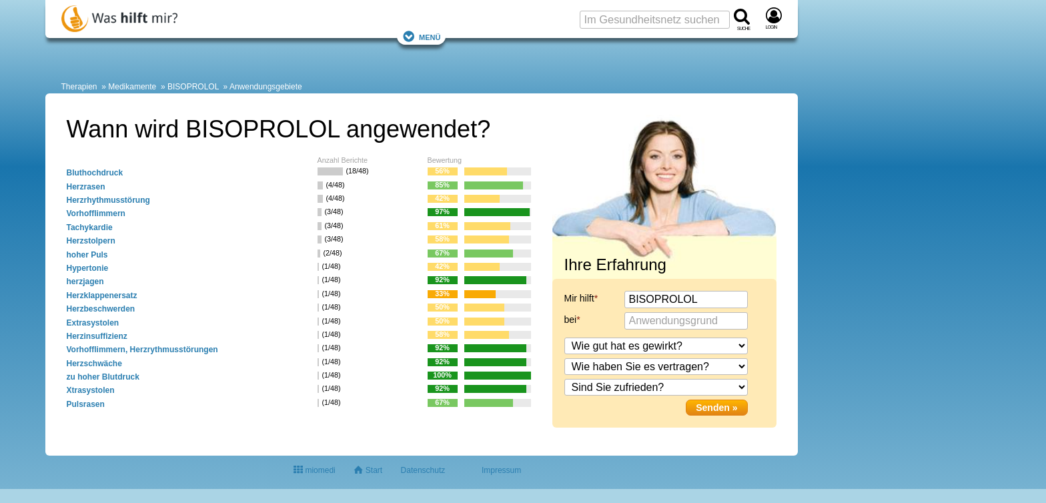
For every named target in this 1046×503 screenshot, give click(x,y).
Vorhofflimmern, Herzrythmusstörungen (142, 349)
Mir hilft (579, 298)
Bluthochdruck (95, 172)
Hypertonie (88, 268)
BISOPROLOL (193, 86)
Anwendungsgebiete (265, 86)
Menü (421, 36)
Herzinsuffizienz (97, 336)
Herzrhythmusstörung (108, 200)
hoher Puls (87, 255)
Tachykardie (90, 227)
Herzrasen (86, 186)
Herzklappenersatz (102, 295)
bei (570, 319)
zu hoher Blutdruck (103, 377)
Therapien (79, 86)
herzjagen (85, 281)
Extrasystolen (93, 323)
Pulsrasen (86, 404)
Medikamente (132, 86)
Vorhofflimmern (96, 213)
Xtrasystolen (91, 390)
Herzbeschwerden (101, 309)
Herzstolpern (91, 240)
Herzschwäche (94, 363)
